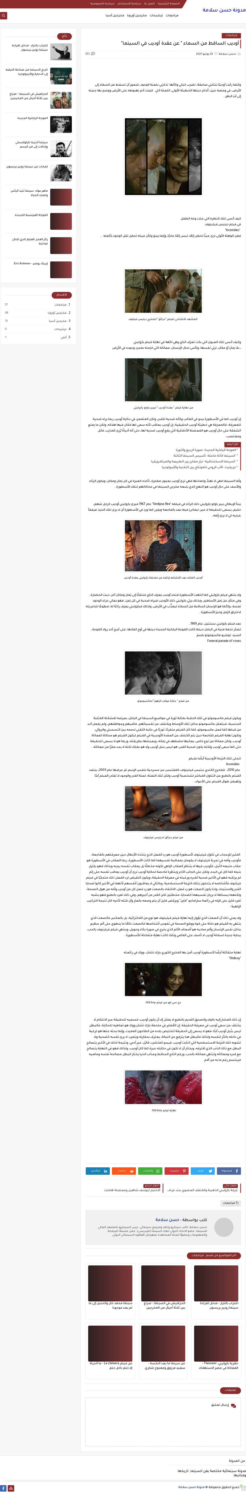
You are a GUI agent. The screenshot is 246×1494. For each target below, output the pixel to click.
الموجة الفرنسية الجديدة (31, 215)
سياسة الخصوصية (102, 3)
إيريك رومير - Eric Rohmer (31, 264)
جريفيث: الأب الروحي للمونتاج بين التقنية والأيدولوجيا (199, 467)
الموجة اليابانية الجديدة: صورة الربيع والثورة (206, 450)
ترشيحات (156, 16)
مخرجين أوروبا (137, 16)
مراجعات (172, 16)
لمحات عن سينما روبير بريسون (27, 167)
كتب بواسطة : (181, 1220)
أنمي (63, 338)
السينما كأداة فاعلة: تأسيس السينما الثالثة (204, 456)
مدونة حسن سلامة (224, 10)
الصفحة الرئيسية (169, 3)
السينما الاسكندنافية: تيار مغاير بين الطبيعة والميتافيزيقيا (193, 462)
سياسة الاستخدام (129, 3)
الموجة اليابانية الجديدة (32, 118)
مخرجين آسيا (115, 16)
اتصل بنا (149, 3)
